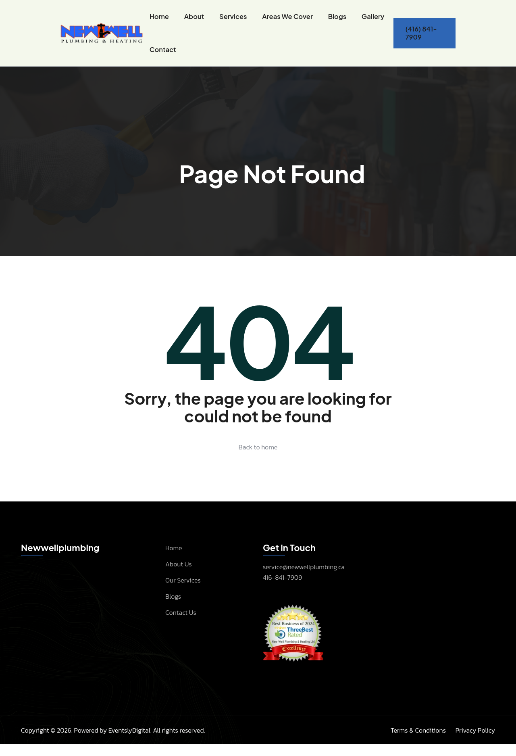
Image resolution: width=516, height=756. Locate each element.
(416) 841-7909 (420, 38)
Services (232, 19)
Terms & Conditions (418, 742)
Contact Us (180, 624)
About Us (178, 575)
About (194, 19)
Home (159, 19)
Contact (163, 58)
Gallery (369, 19)
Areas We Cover (285, 19)
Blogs (334, 19)
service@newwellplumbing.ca (304, 578)
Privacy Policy (475, 742)
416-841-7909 (282, 589)
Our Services (183, 591)
